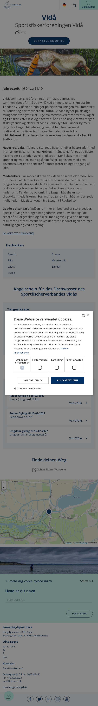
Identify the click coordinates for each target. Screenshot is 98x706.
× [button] (88, 315)
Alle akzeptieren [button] (66, 380)
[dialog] (49, 353)
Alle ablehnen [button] (30, 380)
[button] (27, 388)
